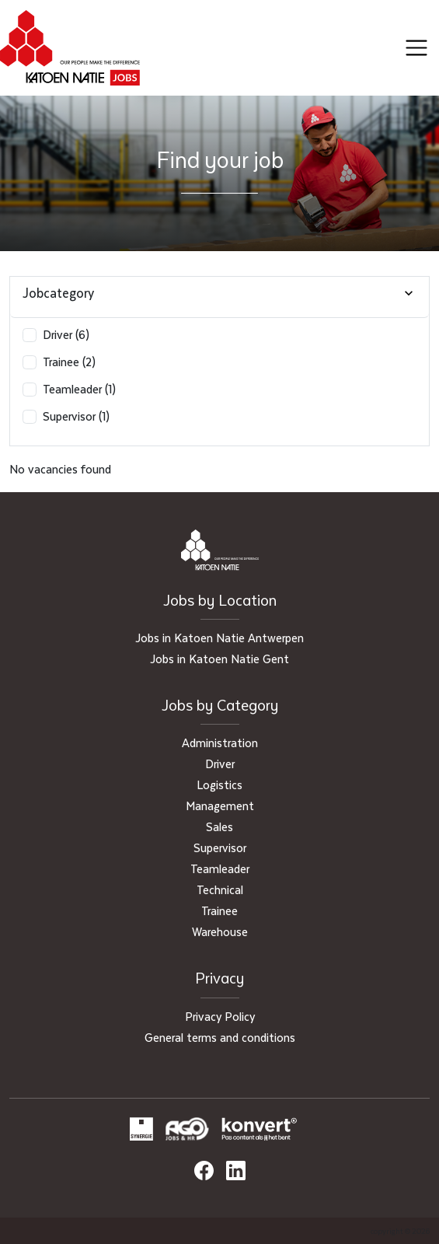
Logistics (219, 784)
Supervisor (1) (76, 416)
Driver (220, 764)
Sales (219, 826)
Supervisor (219, 847)
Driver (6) (66, 334)
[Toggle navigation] (416, 48)
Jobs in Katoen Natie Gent (219, 659)
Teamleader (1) (79, 389)
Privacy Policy (220, 1016)
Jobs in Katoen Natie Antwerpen (219, 638)
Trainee (219, 910)
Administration (220, 743)
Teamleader (219, 868)
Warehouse (220, 931)
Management (220, 805)
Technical (220, 889)
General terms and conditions (220, 1037)
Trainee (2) (69, 362)
